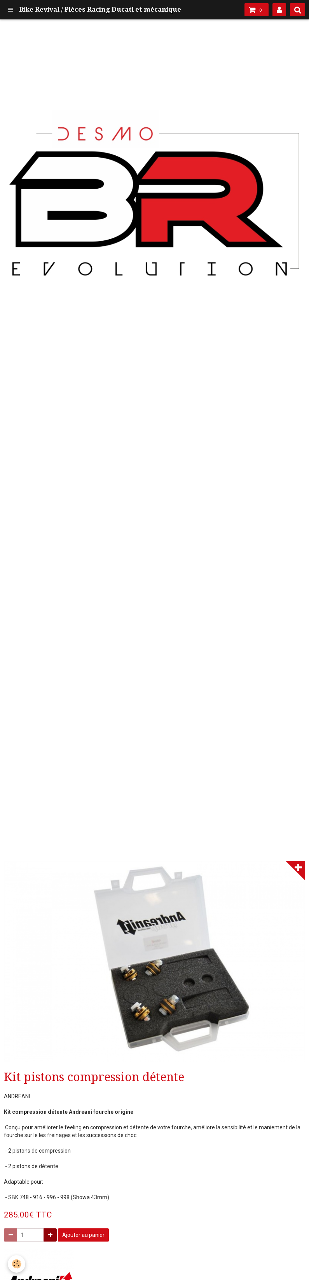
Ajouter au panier (83, 1235)
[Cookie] (16, 1264)
